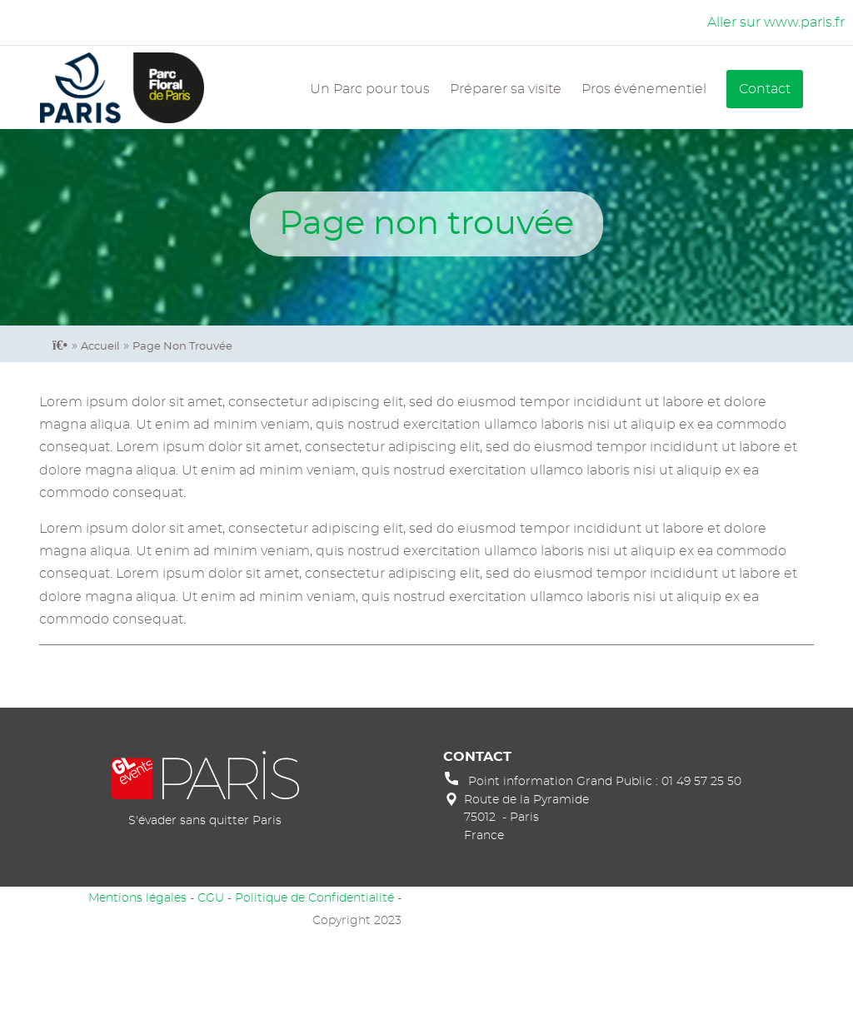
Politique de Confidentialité (314, 898)
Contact (765, 89)
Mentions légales (137, 898)
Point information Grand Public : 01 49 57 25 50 (604, 781)
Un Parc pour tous (370, 89)
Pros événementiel (643, 89)
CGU (210, 898)
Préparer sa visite (505, 89)
